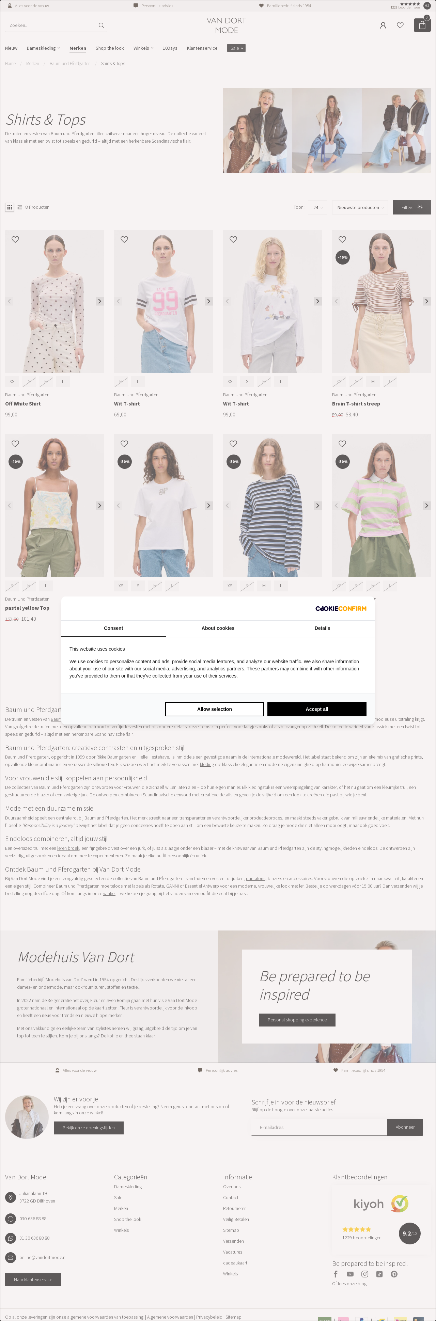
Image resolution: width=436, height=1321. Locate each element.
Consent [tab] (113, 628)
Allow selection (214, 709)
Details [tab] (322, 628)
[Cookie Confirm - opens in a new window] (341, 608)
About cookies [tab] (218, 628)
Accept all (317, 709)
